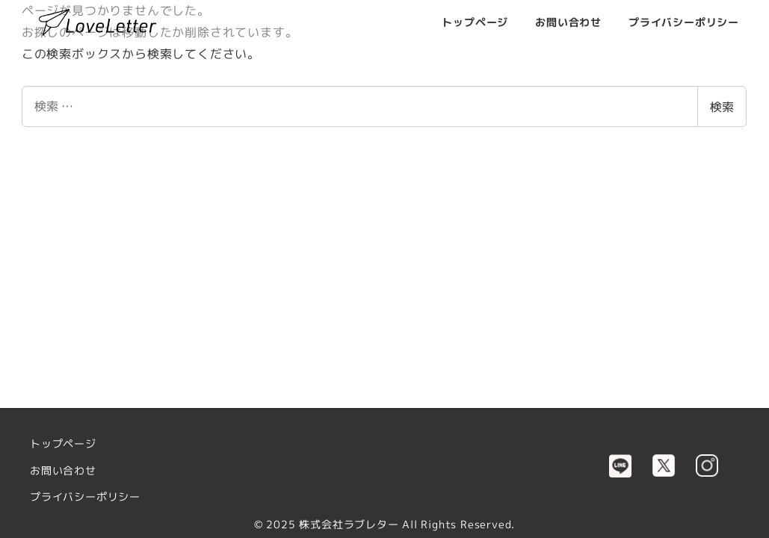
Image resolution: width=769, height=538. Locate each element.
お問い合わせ (63, 470)
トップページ (63, 443)
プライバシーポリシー (85, 496)
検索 (722, 107)
